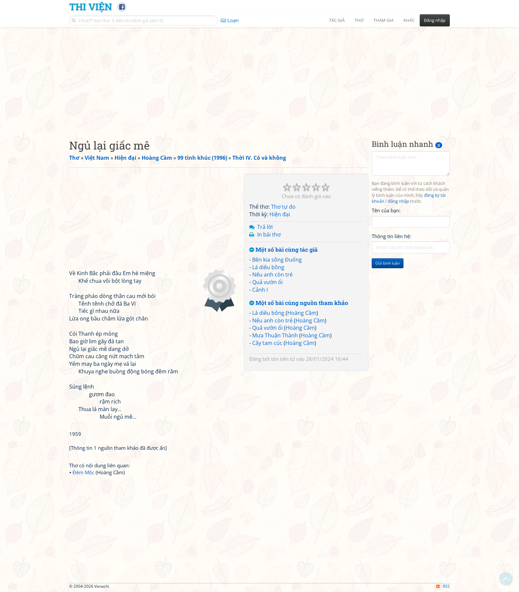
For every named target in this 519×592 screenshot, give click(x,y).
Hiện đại (279, 214)
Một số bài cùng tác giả (283, 250)
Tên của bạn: (386, 210)
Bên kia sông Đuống (277, 259)
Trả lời (265, 227)
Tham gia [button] (383, 20)
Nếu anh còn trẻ (272, 274)
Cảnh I (260, 289)
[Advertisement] (259, 77)
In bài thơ (269, 234)
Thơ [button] (358, 20)
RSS (443, 586)
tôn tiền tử (283, 359)
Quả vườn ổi (267, 282)
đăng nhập (398, 201)
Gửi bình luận (387, 263)
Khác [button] (409, 20)
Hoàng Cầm (301, 313)
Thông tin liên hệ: (391, 236)
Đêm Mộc (83, 472)
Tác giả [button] (337, 20)
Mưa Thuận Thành (275, 335)
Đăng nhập (435, 20)
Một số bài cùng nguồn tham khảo (298, 303)
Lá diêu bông (268, 267)
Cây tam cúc (267, 343)
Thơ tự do (283, 206)
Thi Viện (90, 6)
